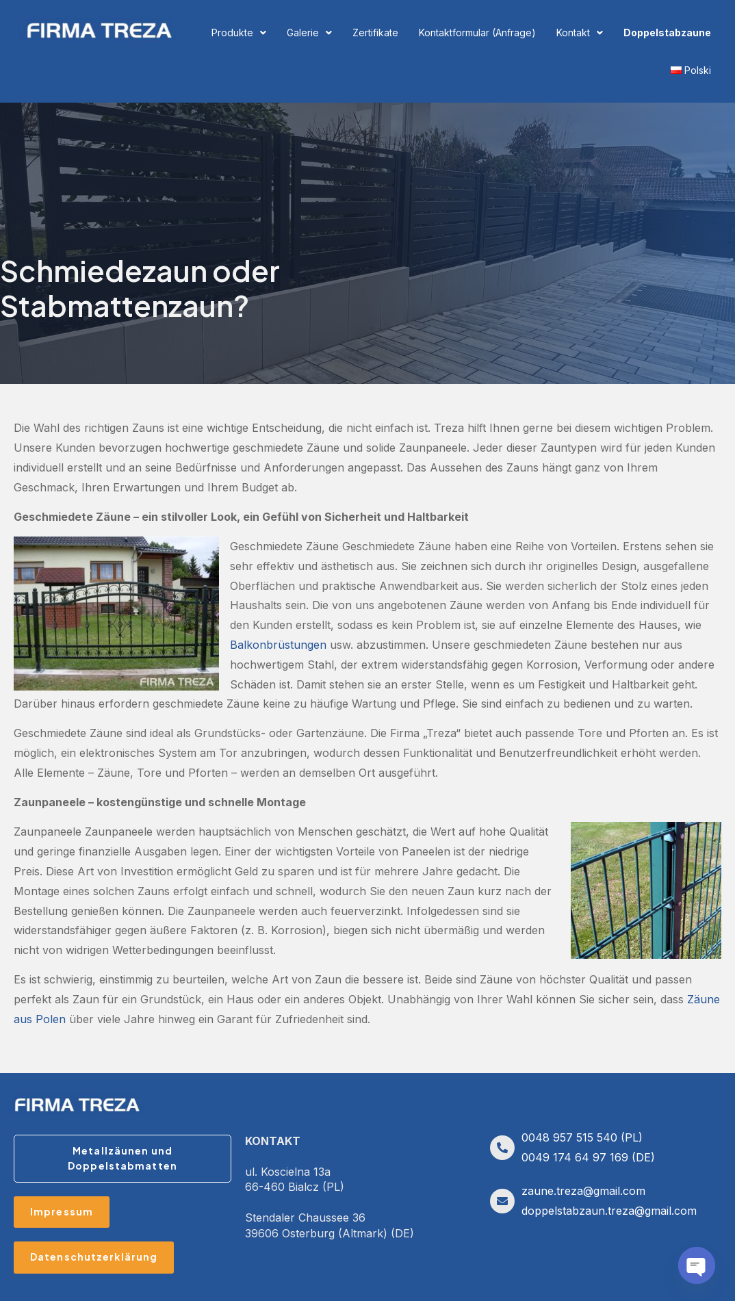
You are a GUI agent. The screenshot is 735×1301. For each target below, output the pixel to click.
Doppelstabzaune (667, 32)
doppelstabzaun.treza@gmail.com (609, 1211)
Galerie (309, 32)
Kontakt (579, 32)
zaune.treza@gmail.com (583, 1191)
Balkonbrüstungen (278, 645)
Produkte (238, 32)
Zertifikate (375, 32)
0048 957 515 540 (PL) (582, 1137)
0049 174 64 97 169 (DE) (588, 1157)
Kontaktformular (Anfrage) (477, 32)
